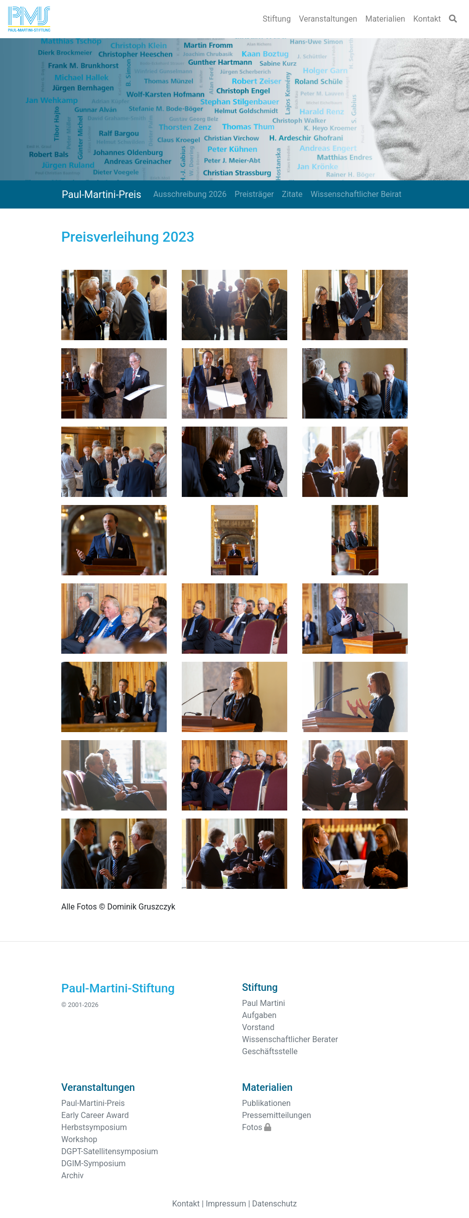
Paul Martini (263, 1003)
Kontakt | (188, 1203)
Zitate (292, 194)
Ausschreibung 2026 (189, 194)
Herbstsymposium (94, 1127)
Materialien (385, 19)
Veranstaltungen (328, 19)
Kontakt (427, 19)
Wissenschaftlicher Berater (290, 1039)
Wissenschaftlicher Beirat (355, 194)
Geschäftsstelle (270, 1051)
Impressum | (228, 1203)
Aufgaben (259, 1015)
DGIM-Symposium (93, 1163)
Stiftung (277, 19)
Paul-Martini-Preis (101, 194)
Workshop (79, 1139)
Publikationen (266, 1103)
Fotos (256, 1127)
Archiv (72, 1175)
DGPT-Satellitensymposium (109, 1151)
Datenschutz (274, 1203)
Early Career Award (95, 1115)
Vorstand (258, 1027)
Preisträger (254, 194)
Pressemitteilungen (276, 1115)
